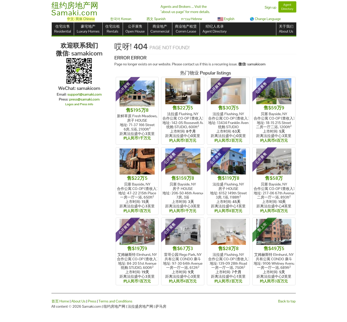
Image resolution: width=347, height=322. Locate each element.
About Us (78, 301)
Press (92, 301)
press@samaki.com (84, 99)
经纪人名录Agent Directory (214, 29)
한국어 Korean (120, 19)
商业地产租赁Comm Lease (186, 29)
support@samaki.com (84, 94)
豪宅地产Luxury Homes (88, 29)
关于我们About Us (286, 29)
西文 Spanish (156, 19)
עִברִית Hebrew (191, 19)
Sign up (270, 7)
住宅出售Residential (62, 29)
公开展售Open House (135, 29)
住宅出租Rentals (112, 29)
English (226, 19)
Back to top (287, 301)
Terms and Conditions (115, 301)
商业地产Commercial (159, 29)
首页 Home (60, 301)
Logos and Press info (79, 104)
